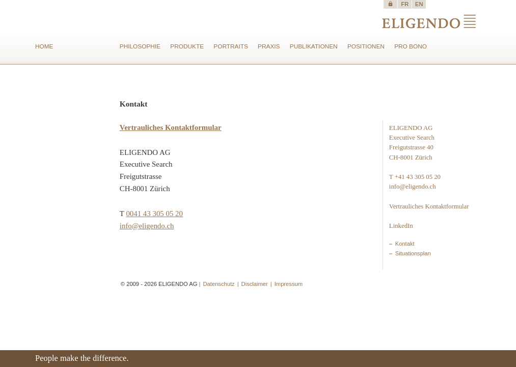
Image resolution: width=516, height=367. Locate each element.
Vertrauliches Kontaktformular (429, 206)
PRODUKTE (187, 46)
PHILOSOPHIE (140, 46)
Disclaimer (254, 284)
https (390, 4)
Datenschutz (219, 284)
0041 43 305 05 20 (154, 213)
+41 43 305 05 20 (418, 176)
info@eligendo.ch (147, 226)
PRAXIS (269, 46)
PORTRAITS (230, 46)
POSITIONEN (366, 46)
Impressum (289, 284)
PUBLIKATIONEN (314, 46)
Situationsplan (413, 253)
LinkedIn (401, 225)
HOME (44, 46)
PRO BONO (410, 46)
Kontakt (405, 244)
